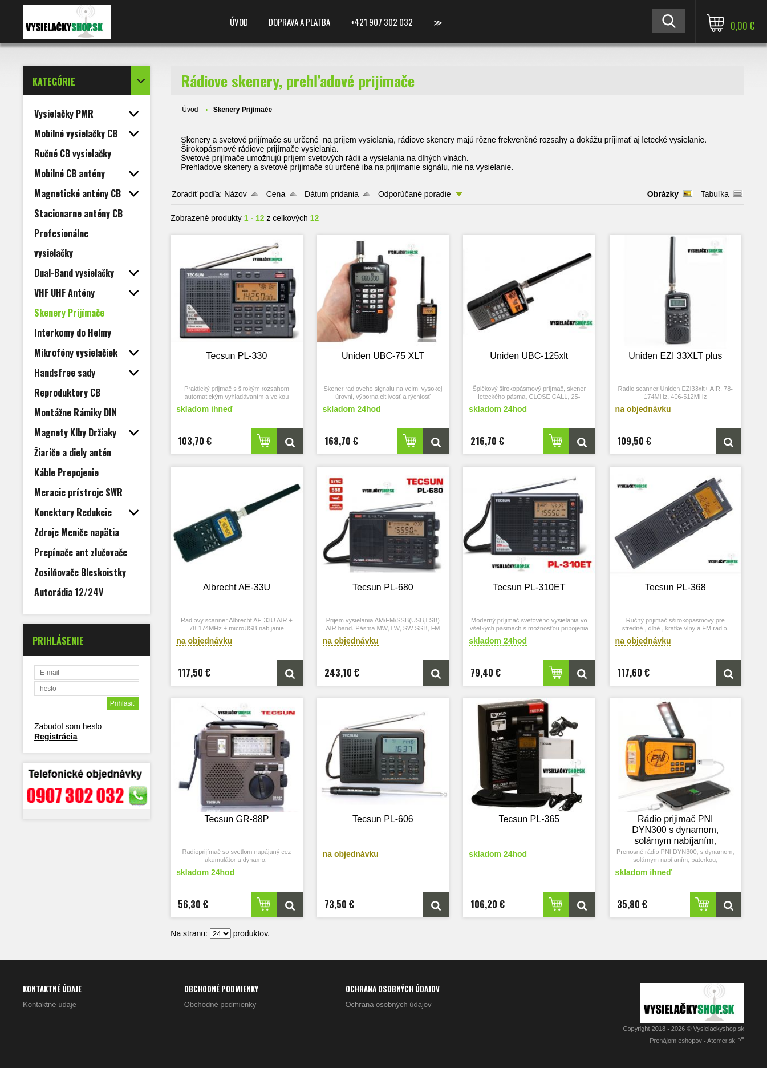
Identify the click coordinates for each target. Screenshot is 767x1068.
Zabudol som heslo (68, 726)
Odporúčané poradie (414, 194)
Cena (275, 194)
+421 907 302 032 (382, 21)
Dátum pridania (332, 194)
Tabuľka (715, 194)
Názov (235, 194)
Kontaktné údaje (49, 1004)
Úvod (239, 21)
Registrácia (55, 736)
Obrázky (663, 194)
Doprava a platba (299, 21)
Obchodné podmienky (220, 1004)
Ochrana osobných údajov (389, 1004)
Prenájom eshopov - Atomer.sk (697, 1040)
